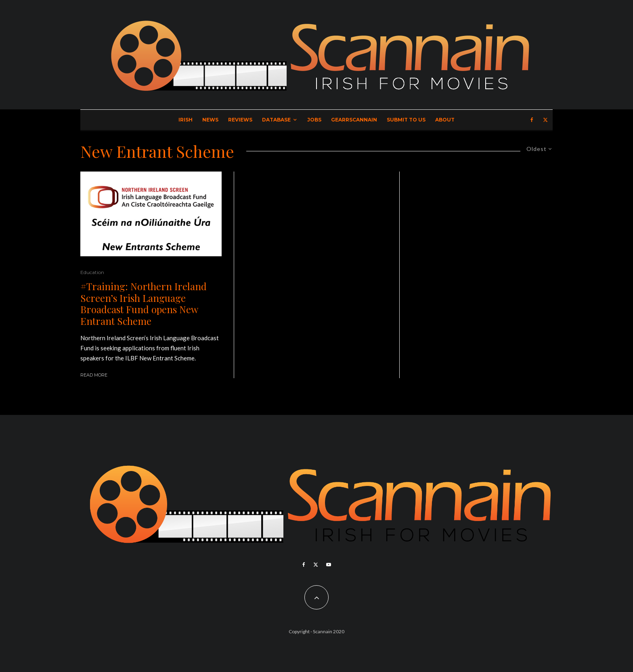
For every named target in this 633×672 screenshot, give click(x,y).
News (210, 120)
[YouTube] (328, 564)
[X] (545, 120)
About (445, 120)
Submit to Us (406, 120)
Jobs (314, 120)
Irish (185, 120)
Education (92, 272)
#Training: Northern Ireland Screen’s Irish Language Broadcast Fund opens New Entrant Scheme (143, 304)
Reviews (240, 120)
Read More (93, 375)
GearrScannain (354, 120)
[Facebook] (532, 120)
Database (276, 120)
